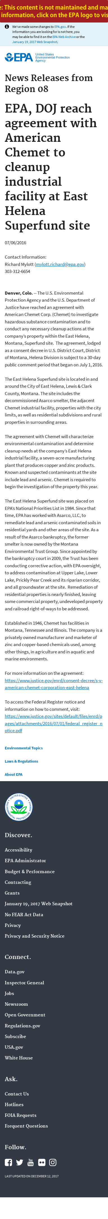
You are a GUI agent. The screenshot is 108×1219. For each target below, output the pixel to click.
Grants (12, 893)
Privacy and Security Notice (35, 936)
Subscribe (15, 1036)
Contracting (18, 882)
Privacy (13, 925)
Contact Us (17, 1094)
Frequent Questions (26, 1126)
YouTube (30, 1162)
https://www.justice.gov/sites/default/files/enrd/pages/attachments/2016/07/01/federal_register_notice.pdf (53, 723)
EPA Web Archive (64, 37)
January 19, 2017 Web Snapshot (34, 42)
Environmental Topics (24, 747)
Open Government (25, 1015)
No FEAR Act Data (24, 915)
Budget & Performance (30, 872)
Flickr (41, 1162)
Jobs (9, 993)
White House (19, 1058)
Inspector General (24, 983)
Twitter (19, 1162)
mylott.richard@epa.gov (60, 264)
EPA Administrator (25, 861)
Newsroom (16, 1004)
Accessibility (18, 850)
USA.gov (14, 1047)
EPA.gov (60, 26)
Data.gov (14, 972)
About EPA (13, 774)
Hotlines (14, 1105)
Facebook (8, 1162)
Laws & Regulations (21, 761)
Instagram (52, 1162)
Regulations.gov (22, 1026)
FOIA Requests (20, 1115)
